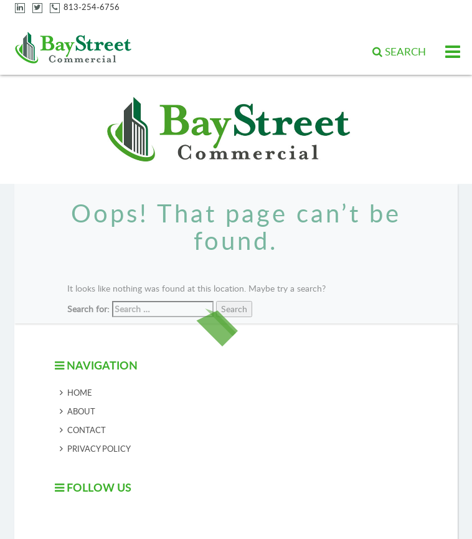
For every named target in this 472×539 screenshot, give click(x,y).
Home (79, 392)
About (81, 411)
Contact (86, 430)
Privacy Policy (99, 448)
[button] (399, 51)
